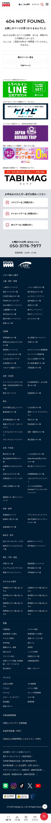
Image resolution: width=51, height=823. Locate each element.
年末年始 (6, 643)
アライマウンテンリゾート (37, 515)
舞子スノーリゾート (35, 310)
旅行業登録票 (8, 765)
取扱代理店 (26, 756)
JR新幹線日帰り (33, 661)
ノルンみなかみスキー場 (12, 354)
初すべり (31, 643)
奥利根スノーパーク (10, 350)
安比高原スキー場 (34, 424)
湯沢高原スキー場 (34, 301)
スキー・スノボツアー (11, 697)
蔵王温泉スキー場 (34, 439)
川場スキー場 (33, 342)
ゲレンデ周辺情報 (34, 693)
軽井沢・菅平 (8, 535)
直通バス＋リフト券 (35, 638)
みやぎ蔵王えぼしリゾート (13, 407)
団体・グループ (33, 668)
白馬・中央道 (8, 448)
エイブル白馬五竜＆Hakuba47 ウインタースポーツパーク (37, 489)
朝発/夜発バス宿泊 (10, 634)
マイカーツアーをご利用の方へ (24, 214)
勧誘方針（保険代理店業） (32, 770)
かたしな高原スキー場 (36, 359)
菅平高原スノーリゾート (37, 546)
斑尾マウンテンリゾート (12, 572)
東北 (4, 401)
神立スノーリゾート (35, 314)
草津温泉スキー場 (9, 337)
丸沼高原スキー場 (9, 363)
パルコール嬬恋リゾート (12, 368)
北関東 (5, 331)
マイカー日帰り (8, 638)
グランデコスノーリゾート (13, 439)
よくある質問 (25, 4)
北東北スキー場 (33, 656)
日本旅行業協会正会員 (11, 761)
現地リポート (8, 706)
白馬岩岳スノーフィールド (13, 478)
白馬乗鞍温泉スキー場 (36, 474)
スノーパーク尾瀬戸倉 (36, 354)
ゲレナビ (7, 677)
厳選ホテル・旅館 (9, 647)
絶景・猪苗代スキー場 (36, 432)
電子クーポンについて (11, 756)
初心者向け (7, 668)
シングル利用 (33, 652)
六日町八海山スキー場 (11, 296)
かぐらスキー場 (33, 319)
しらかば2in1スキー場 (36, 454)
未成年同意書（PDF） (12, 731)
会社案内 (6, 752)
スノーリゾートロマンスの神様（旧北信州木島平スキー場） (13, 385)
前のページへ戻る (25, 57)
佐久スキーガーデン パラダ (13, 541)
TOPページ (25, 65)
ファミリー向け (8, 656)
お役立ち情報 (8, 684)
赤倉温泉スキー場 (9, 527)
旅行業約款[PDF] (28, 761)
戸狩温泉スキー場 (34, 572)
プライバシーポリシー (11, 770)
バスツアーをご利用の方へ (22, 202)
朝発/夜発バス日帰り (35, 634)
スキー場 (31, 697)
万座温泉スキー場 (34, 368)
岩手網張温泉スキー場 (11, 420)
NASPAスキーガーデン (11, 301)
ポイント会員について (20, 752)
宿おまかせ (7, 652)
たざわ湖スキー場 (34, 407)
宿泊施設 (6, 702)
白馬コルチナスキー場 (11, 474)
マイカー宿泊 (33, 629)
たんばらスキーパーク (11, 359)
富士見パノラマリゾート (37, 466)
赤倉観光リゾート (9, 515)
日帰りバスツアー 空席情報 (15, 723)
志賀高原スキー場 (34, 393)
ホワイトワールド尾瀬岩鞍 (37, 350)
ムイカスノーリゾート (36, 296)
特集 (5, 623)
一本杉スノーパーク (10, 287)
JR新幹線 (6, 629)
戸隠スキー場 (8, 563)
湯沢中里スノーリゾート (12, 319)
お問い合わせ (33, 765)
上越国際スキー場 (9, 310)
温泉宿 (30, 647)
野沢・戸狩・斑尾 (10, 557)
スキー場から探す (10, 275)
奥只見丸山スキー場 (35, 292)
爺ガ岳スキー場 (8, 454)
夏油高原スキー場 (9, 412)
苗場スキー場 (8, 323)
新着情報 (31, 702)
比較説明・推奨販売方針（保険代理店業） (19, 774)
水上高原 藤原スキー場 (36, 363)
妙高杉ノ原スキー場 (10, 519)
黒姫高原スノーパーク (36, 563)
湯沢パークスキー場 (10, 292)
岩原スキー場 (33, 305)
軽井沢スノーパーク (35, 541)
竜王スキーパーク (9, 393)
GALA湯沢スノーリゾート (12, 305)
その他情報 (32, 684)
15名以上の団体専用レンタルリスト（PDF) (22, 739)
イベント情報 (33, 688)
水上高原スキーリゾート (37, 337)
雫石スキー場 (33, 420)
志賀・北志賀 (8, 376)
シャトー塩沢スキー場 (36, 287)
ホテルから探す (9, 581)
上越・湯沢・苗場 (10, 281)
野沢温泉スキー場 (34, 568)
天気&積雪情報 (9, 715)
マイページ (35, 4)
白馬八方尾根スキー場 (11, 486)
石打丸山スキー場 (9, 314)
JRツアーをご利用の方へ (22, 225)
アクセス (6, 688)
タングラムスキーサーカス (13, 568)
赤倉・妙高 (7, 509)
